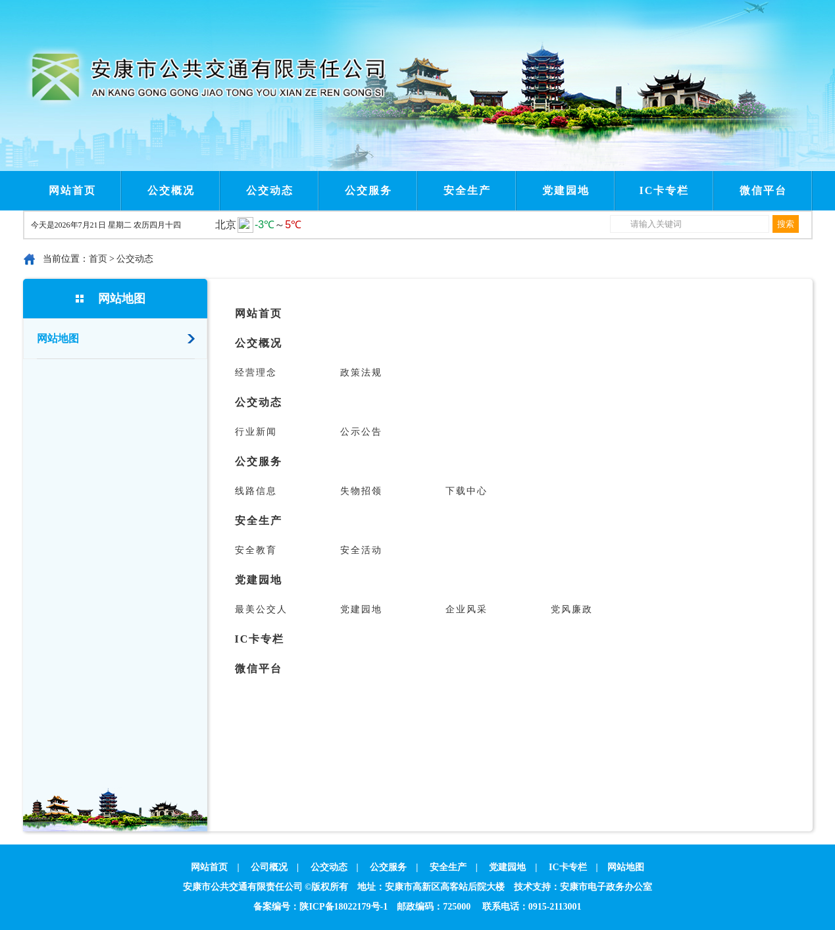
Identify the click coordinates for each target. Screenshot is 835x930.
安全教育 (256, 550)
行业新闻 (256, 432)
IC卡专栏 (665, 190)
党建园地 (566, 190)
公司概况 (269, 867)
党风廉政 (572, 609)
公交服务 (368, 190)
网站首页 (72, 190)
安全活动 (361, 550)
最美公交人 (261, 609)
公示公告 (361, 432)
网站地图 (121, 298)
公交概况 (171, 190)
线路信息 (256, 491)
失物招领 (361, 491)
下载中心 (466, 491)
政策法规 (361, 373)
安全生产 (467, 190)
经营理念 (256, 373)
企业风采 (466, 609)
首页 (98, 259)
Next (311, 12)
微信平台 (763, 190)
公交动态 (269, 190)
